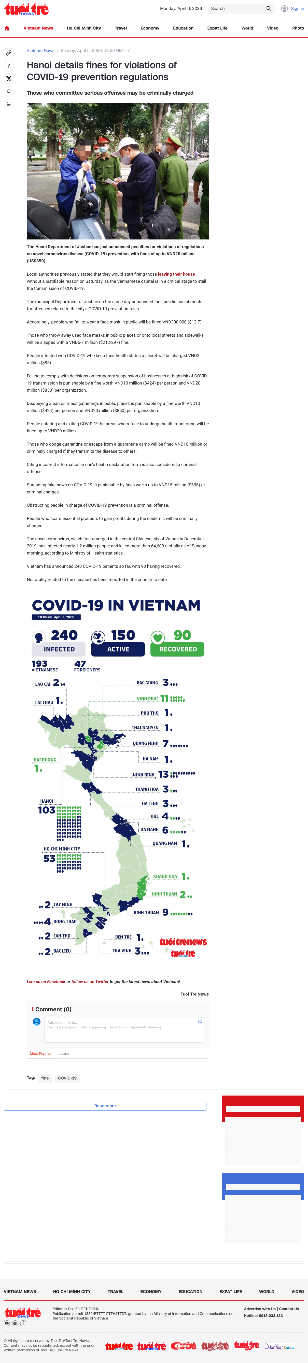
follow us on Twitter (90, 981)
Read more (105, 1106)
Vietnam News (38, 28)
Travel (121, 28)
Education (183, 28)
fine (45, 1078)
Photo (298, 28)
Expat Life (217, 28)
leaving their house (176, 274)
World (247, 28)
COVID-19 (67, 1078)
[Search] (241, 9)
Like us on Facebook (46, 981)
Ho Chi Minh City (84, 28)
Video (272, 28)
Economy (150, 28)
